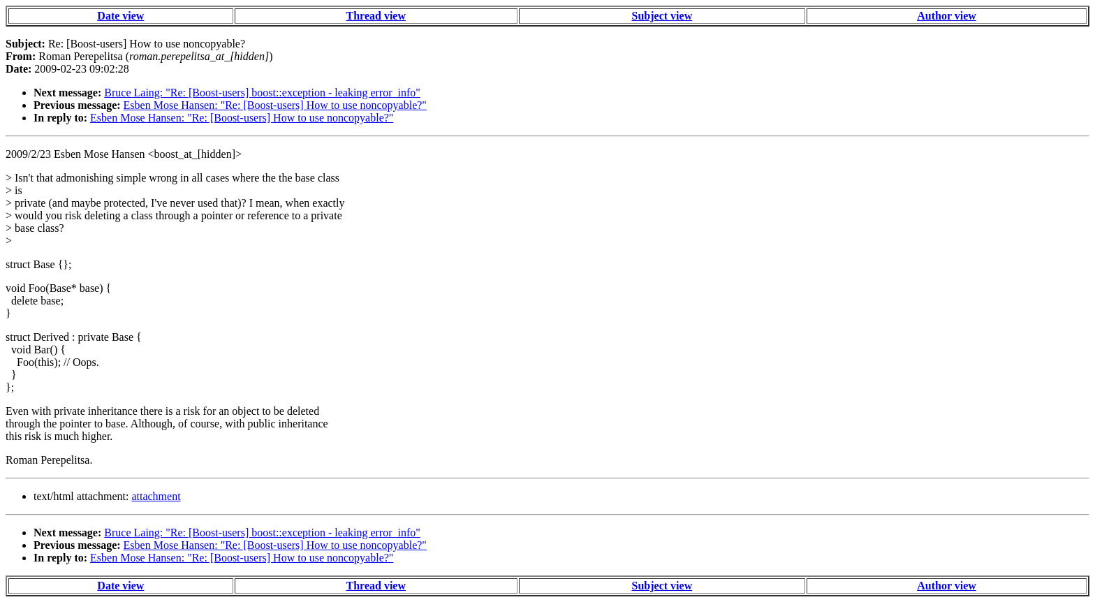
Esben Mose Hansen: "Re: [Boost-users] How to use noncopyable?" (275, 105)
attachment (155, 496)
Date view (120, 16)
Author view (946, 16)
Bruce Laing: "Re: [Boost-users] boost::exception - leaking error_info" (262, 92)
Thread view (376, 16)
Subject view (662, 16)
